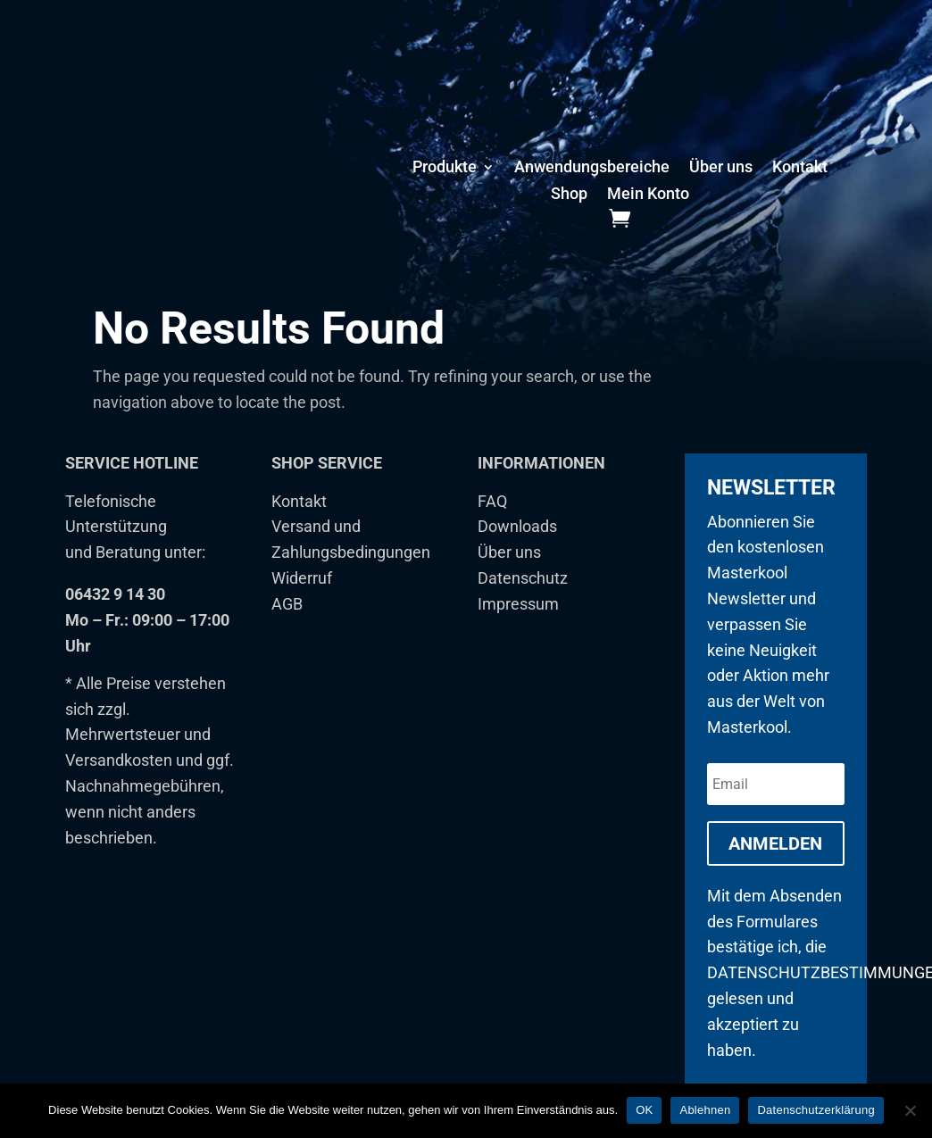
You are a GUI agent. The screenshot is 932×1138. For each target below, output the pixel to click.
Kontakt (800, 168)
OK (644, 1110)
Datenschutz (523, 597)
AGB (287, 623)
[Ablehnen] (910, 1110)
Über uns (721, 168)
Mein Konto (648, 195)
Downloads (517, 546)
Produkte (444, 168)
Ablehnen (704, 1110)
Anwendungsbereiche (592, 168)
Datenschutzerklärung (815, 1110)
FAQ (492, 520)
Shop (569, 195)
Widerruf (301, 597)
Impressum (518, 623)
